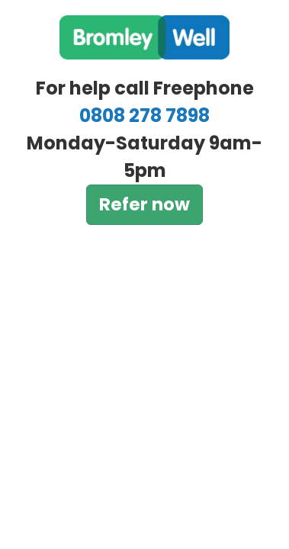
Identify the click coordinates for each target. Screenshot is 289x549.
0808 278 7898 (144, 115)
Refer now (144, 204)
